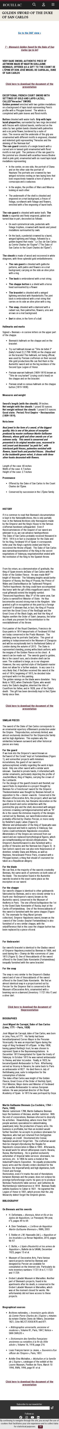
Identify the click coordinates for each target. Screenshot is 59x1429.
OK (40, 1426)
